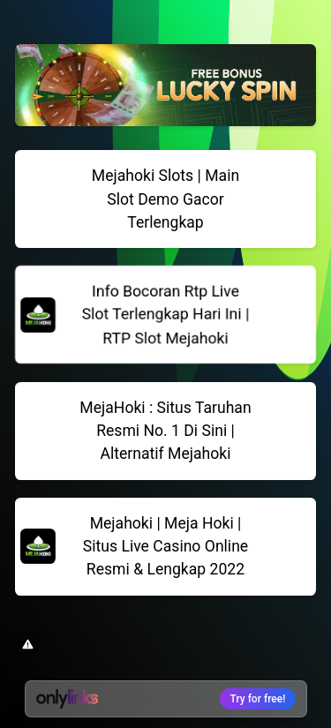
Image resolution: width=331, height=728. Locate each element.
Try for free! (258, 699)
